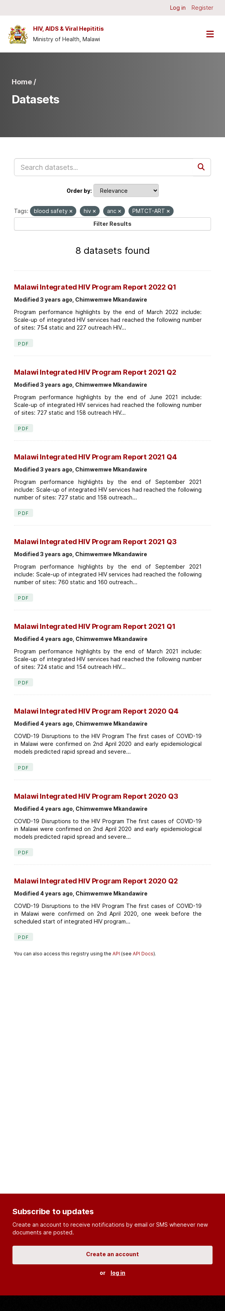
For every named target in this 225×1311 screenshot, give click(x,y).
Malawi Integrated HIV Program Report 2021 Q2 (95, 372)
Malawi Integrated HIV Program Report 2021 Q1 (94, 626)
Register (202, 7)
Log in (178, 7)
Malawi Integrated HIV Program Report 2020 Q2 (96, 881)
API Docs (143, 954)
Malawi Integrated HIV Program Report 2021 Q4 (95, 457)
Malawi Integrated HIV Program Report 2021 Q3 (95, 542)
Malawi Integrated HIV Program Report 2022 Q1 (95, 287)
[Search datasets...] (103, 167)
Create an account (112, 1254)
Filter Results (112, 223)
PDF (23, 344)
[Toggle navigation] (210, 34)
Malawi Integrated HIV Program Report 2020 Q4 (96, 711)
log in (118, 1272)
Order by (78, 190)
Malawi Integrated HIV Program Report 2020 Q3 (96, 796)
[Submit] (202, 167)
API (116, 954)
